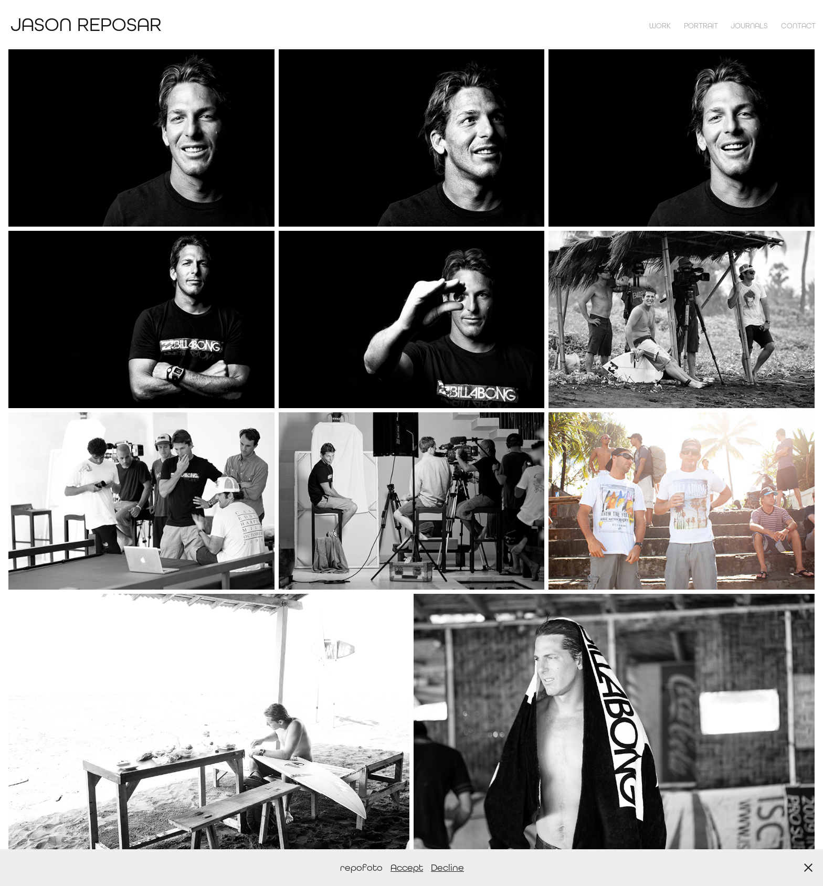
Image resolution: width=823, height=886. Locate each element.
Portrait (701, 26)
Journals (749, 26)
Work (660, 26)
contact (798, 26)
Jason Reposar (86, 24)
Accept (407, 867)
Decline (447, 867)
